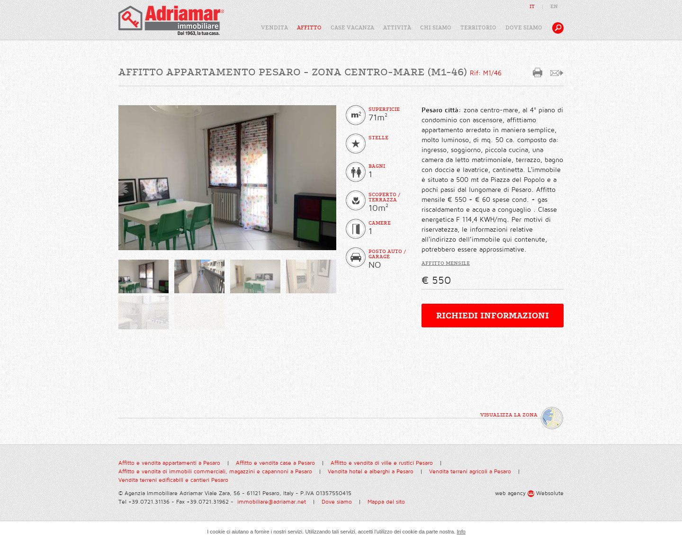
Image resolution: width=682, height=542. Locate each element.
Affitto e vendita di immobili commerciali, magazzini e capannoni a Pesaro (215, 472)
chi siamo (435, 28)
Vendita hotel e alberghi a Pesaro (370, 472)
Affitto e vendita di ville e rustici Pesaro (382, 463)
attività (397, 28)
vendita (274, 28)
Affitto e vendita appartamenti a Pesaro (169, 463)
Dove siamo (337, 502)
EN (554, 6)
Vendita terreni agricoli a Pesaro (470, 472)
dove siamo (523, 28)
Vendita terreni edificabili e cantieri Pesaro (173, 480)
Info (461, 531)
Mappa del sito (386, 502)
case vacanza (352, 28)
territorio (478, 28)
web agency (510, 493)
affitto (309, 28)
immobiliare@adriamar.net (271, 502)
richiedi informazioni (492, 315)
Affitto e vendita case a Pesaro (275, 463)
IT (532, 6)
